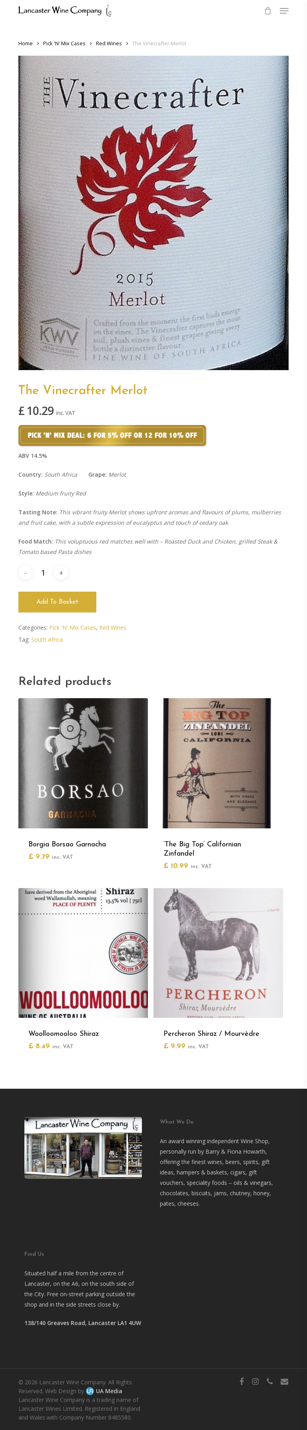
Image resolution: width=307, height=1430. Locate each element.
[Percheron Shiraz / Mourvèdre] (218, 953)
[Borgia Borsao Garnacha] (83, 763)
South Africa (47, 639)
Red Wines (109, 43)
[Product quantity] (43, 573)
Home (25, 43)
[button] (284, 11)
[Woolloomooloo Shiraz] (83, 953)
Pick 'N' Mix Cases (64, 43)
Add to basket (57, 602)
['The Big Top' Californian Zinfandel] (218, 763)
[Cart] (268, 11)
